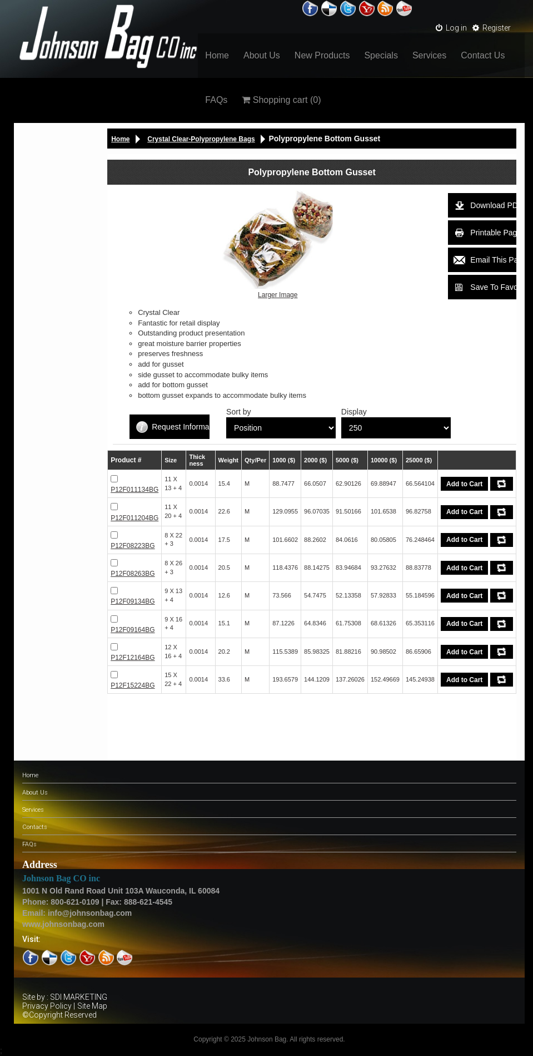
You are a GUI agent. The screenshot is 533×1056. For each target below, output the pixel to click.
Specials (380, 55)
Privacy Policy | (48, 1005)
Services (429, 55)
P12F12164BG (133, 658)
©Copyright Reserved (59, 1014)
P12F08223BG (133, 546)
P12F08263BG (133, 574)
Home (217, 55)
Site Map (92, 1005)
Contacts (34, 827)
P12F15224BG (133, 685)
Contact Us (483, 55)
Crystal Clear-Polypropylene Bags (201, 139)
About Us (261, 55)
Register (491, 27)
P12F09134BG (133, 601)
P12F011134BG (134, 490)
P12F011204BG (134, 518)
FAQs (216, 100)
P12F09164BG (133, 630)
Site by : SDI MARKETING (64, 997)
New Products (322, 55)
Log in (451, 27)
